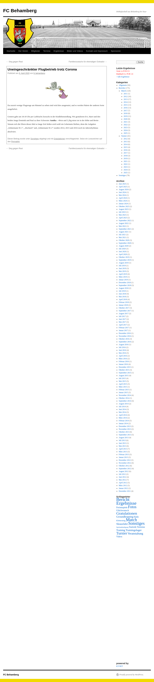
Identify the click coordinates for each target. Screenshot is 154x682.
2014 (125, 102)
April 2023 (123, 218)
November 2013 (125, 429)
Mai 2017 (122, 322)
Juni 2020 (122, 251)
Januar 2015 (123, 392)
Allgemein (123, 85)
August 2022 (124, 223)
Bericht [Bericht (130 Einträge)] (122, 499)
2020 (125, 119)
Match (123, 91)
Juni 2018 (122, 294)
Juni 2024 (122, 192)
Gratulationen (59, 139)
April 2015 (123, 384)
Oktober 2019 (124, 257)
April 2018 (123, 299)
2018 (125, 113)
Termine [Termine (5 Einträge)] (141, 527)
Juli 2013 (122, 440)
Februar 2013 (124, 454)
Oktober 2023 (124, 206)
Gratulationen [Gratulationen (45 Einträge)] (126, 513)
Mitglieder (35, 51)
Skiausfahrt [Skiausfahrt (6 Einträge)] (122, 524)
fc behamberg (39, 73)
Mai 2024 (122, 195)
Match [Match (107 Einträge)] (131, 519)
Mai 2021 (122, 237)
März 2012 (123, 485)
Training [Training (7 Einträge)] (120, 530)
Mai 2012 (122, 480)
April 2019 (123, 274)
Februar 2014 (124, 421)
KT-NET (119, 666)
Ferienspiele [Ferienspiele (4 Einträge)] (121, 507)
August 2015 (124, 375)
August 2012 (124, 471)
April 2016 (123, 356)
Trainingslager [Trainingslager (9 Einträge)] (134, 530)
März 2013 (123, 452)
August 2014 (124, 404)
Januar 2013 (123, 457)
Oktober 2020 (124, 240)
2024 (125, 130)
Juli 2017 (122, 316)
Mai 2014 (122, 412)
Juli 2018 (122, 291)
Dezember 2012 (125, 460)
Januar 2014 (123, 423)
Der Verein (23, 51)
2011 (125, 94)
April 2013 (123, 449)
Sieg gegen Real (14, 62)
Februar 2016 (124, 361)
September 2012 (125, 468)
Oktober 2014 (124, 398)
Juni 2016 (122, 350)
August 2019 (124, 263)
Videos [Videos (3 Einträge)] (119, 536)
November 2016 (125, 336)
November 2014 (125, 395)
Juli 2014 (122, 406)
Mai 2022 (122, 226)
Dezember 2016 (125, 333)
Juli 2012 (122, 474)
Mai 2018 (122, 297)
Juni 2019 (122, 268)
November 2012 (125, 463)
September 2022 (125, 220)
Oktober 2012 (124, 466)
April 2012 (123, 483)
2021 (125, 122)
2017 (125, 110)
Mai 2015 (122, 381)
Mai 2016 (122, 353)
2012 (125, 96)
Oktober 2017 (124, 308)
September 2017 (125, 311)
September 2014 (125, 401)
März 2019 (123, 277)
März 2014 (123, 418)
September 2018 (125, 285)
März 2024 (123, 201)
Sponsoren (116, 51)
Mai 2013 (122, 446)
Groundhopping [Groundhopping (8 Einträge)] (124, 516)
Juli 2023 (122, 212)
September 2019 (125, 260)
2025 (125, 133)
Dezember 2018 (125, 282)
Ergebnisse (59, 51)
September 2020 (125, 243)
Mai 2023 (122, 215)
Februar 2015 (124, 390)
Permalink (15, 141)
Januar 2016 (123, 364)
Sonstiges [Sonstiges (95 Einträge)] (136, 523)
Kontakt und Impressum (97, 51)
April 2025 (123, 187)
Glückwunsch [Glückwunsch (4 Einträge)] (122, 510)
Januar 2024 (123, 203)
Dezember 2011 (125, 491)
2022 (125, 125)
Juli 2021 (122, 234)
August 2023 (124, 209)
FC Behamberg (20, 10)
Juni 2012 (122, 477)
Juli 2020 (122, 249)
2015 (125, 105)
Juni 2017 (122, 319)
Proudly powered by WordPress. (131, 675)
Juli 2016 (122, 347)
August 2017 (124, 313)
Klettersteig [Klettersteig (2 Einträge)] (120, 520)
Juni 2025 (122, 184)
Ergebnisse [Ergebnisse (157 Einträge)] (126, 503)
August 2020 (124, 246)
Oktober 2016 (124, 339)
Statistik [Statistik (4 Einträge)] (133, 527)
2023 (125, 127)
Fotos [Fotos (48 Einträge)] (132, 507)
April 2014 (123, 415)
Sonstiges (34, 139)
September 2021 (125, 229)
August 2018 (124, 288)
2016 (125, 108)
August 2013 (124, 437)
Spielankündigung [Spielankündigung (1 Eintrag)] (122, 527)
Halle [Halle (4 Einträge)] (136, 517)
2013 (125, 99)
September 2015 (125, 373)
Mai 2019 (122, 271)
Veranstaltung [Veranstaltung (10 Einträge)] (135, 533)
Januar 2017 (123, 330)
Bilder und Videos (75, 51)
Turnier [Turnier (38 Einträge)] (121, 533)
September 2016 (125, 342)
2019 (125, 116)
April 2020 (123, 254)
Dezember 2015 (125, 367)
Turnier (124, 136)
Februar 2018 (124, 302)
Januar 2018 (123, 305)
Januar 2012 (123, 488)
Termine (46, 51)
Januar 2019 (123, 280)
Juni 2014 (122, 409)
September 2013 (125, 435)
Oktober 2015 (124, 370)
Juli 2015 (122, 378)
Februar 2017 (124, 328)
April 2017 (123, 325)
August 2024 (124, 189)
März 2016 (123, 359)
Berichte (122, 88)
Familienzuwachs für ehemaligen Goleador (88, 62)
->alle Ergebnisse (122, 77)
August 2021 (124, 232)
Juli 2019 (122, 266)
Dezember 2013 (125, 426)
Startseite (11, 51)
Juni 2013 (122, 443)
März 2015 (123, 387)
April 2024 (123, 198)
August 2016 (124, 344)
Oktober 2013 (124, 432)
